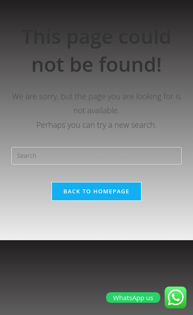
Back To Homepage (96, 191)
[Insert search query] (96, 155)
